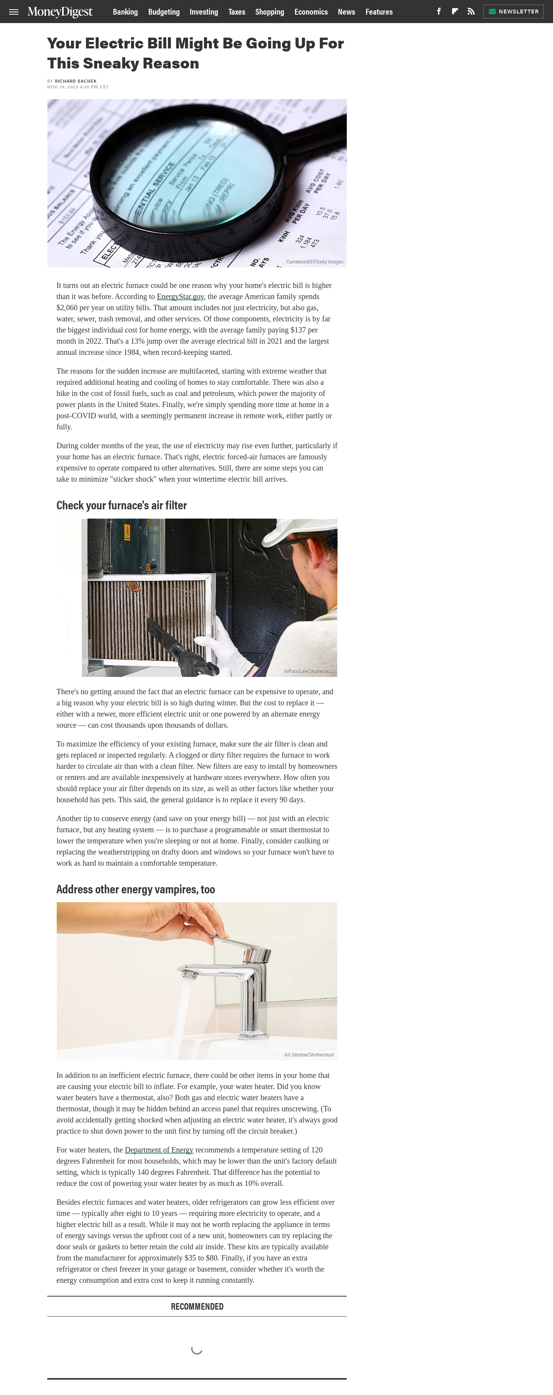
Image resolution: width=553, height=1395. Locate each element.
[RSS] (471, 13)
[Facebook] (439, 13)
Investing (204, 11)
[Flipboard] (455, 13)
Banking (125, 11)
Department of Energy (159, 1150)
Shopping (269, 11)
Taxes (236, 11)
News (346, 11)
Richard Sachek (76, 81)
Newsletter (513, 11)
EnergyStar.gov (180, 296)
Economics (311, 11)
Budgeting (164, 11)
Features (379, 11)
